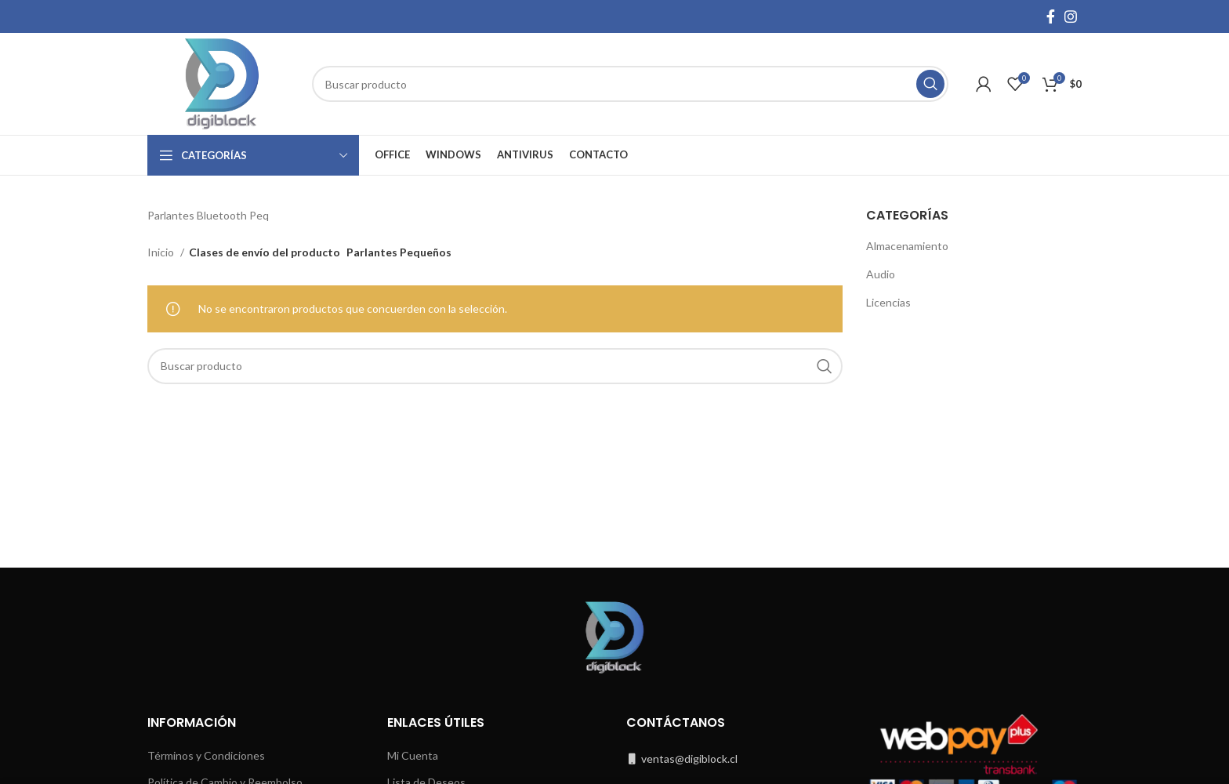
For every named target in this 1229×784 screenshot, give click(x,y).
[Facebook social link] (1051, 16)
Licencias (888, 302)
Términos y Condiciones (206, 755)
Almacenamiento (907, 245)
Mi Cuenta (412, 755)
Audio (880, 274)
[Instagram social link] (1071, 16)
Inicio (161, 252)
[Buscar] (630, 84)
